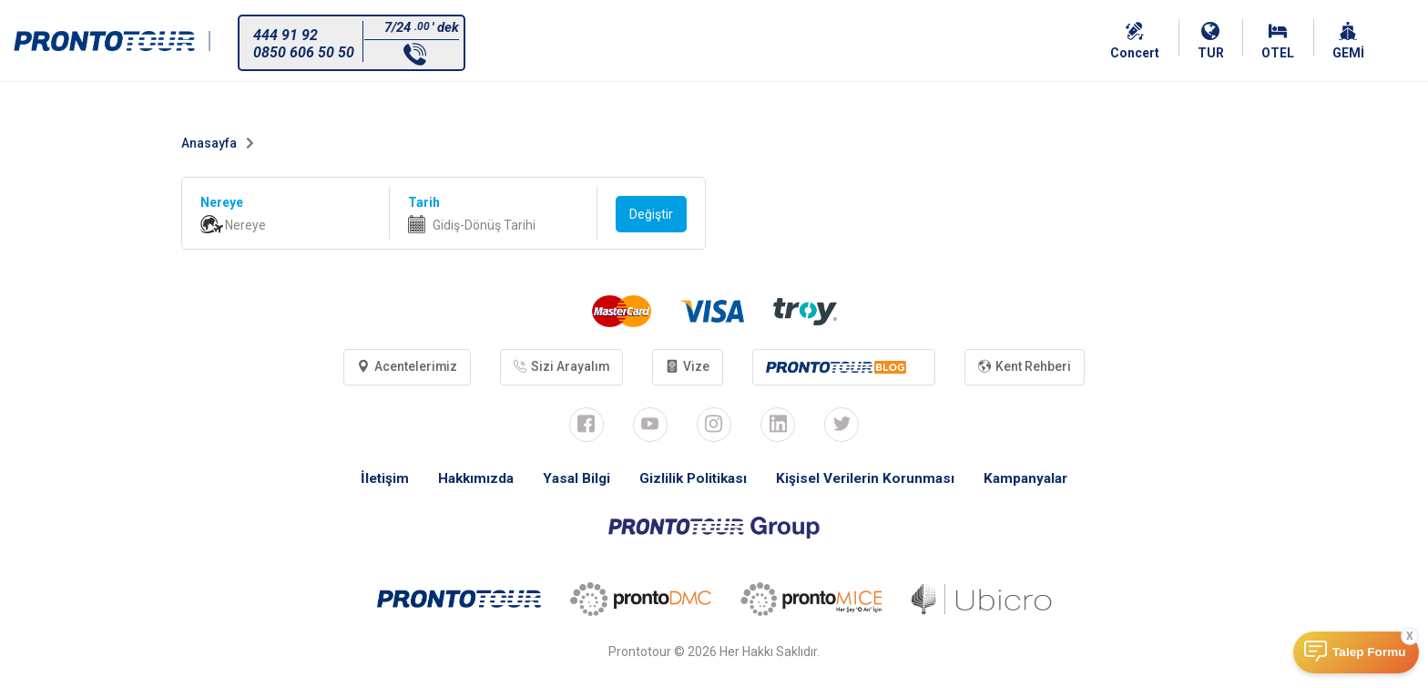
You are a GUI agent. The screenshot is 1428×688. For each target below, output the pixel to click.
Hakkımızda (468, 479)
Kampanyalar (1035, 479)
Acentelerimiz (403, 367)
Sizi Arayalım (560, 367)
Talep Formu (1369, 652)
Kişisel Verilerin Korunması (869, 479)
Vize (688, 367)
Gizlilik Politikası (692, 479)
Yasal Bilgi (572, 479)
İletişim (375, 479)
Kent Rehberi (1029, 367)
